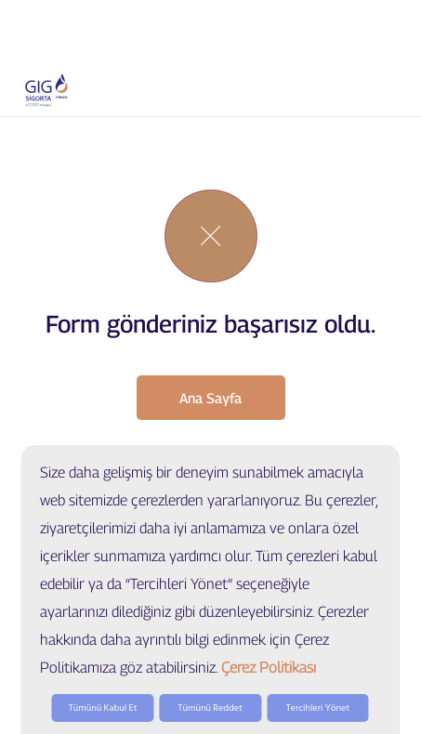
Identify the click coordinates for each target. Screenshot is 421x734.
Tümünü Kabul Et (103, 708)
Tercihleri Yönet (318, 708)
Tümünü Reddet (210, 708)
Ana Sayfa (210, 397)
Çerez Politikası (268, 667)
